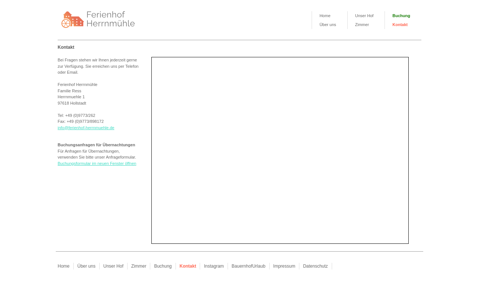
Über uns (327, 24)
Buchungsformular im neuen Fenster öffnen (97, 163)
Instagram (214, 266)
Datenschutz (315, 266)
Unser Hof (364, 15)
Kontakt (400, 24)
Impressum (284, 266)
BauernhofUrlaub (249, 266)
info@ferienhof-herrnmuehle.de (86, 127)
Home (324, 15)
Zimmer (362, 24)
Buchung (401, 15)
